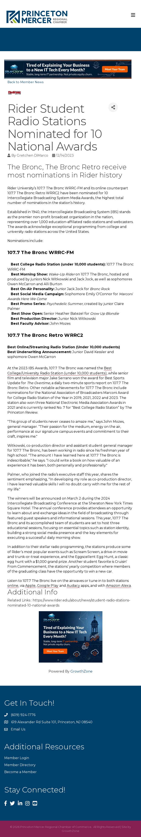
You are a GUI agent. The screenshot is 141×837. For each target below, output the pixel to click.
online (12, 586)
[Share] (113, 107)
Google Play (48, 586)
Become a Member (20, 772)
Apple (30, 586)
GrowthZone (81, 671)
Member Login (16, 758)
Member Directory (20, 765)
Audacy (73, 586)
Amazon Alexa (118, 586)
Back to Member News (25, 82)
